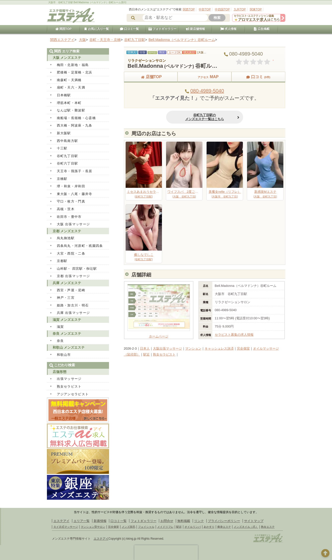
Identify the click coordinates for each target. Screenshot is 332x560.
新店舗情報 (195, 29)
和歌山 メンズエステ (69, 347)
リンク (199, 521)
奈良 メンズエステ (67, 333)
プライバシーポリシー (224, 521)
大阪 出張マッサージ (73, 224)
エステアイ (61, 521)
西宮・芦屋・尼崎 (71, 290)
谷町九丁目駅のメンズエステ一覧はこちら (204, 117)
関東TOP (256, 9)
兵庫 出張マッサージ (73, 313)
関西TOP (189, 9)
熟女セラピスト (164, 354)
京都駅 (62, 261)
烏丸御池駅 (66, 238)
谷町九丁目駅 (67, 156)
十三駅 (62, 148)
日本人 (145, 348)
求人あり (189, 52)
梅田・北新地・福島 (73, 65)
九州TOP (240, 9)
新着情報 (100, 521)
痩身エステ (224, 526)
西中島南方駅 (67, 141)
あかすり (209, 526)
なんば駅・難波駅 (71, 110)
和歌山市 (64, 355)
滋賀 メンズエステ (67, 320)
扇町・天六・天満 (71, 87)
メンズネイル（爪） (246, 526)
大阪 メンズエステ (67, 58)
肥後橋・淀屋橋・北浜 (74, 72)
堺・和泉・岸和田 (71, 186)
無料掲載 (183, 521)
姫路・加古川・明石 (73, 305)
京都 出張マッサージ (73, 276)
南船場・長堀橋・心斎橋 (76, 118)
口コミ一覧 (129, 29)
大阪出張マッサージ (167, 348)
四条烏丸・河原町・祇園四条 (80, 246)
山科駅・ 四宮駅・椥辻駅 (77, 268)
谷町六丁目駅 (67, 163)
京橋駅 (62, 179)
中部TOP (205, 9)
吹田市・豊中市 (69, 217)
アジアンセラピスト (73, 394)
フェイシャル (146, 526)
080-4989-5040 (207, 91)
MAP (204, 76)
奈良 (60, 341)
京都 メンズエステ (67, 231)
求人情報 (228, 29)
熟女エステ (268, 526)
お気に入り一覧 (96, 29)
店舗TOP (151, 76)
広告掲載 (261, 29)
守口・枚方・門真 (71, 201)
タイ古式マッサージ (65, 526)
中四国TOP (222, 9)
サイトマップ (253, 521)
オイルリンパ (192, 526)
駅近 (146, 354)
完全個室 (243, 348)
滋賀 (60, 327)
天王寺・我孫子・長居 (74, 171)
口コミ (258, 76)
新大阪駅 (64, 133)
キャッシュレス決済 (219, 348)
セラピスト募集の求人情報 (234, 334)
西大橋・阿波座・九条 (74, 125)
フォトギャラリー (162, 29)
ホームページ (158, 334)
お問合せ (166, 521)
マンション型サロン (93, 526)
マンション (193, 348)
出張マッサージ (69, 379)
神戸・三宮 (66, 297)
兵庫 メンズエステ (67, 283)
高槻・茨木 (66, 209)
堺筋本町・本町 (69, 103)
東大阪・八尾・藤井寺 (74, 194)
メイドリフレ (165, 526)
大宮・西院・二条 (71, 253)
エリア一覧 (82, 521)
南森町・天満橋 (69, 80)
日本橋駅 (64, 95)
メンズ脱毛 (128, 526)
